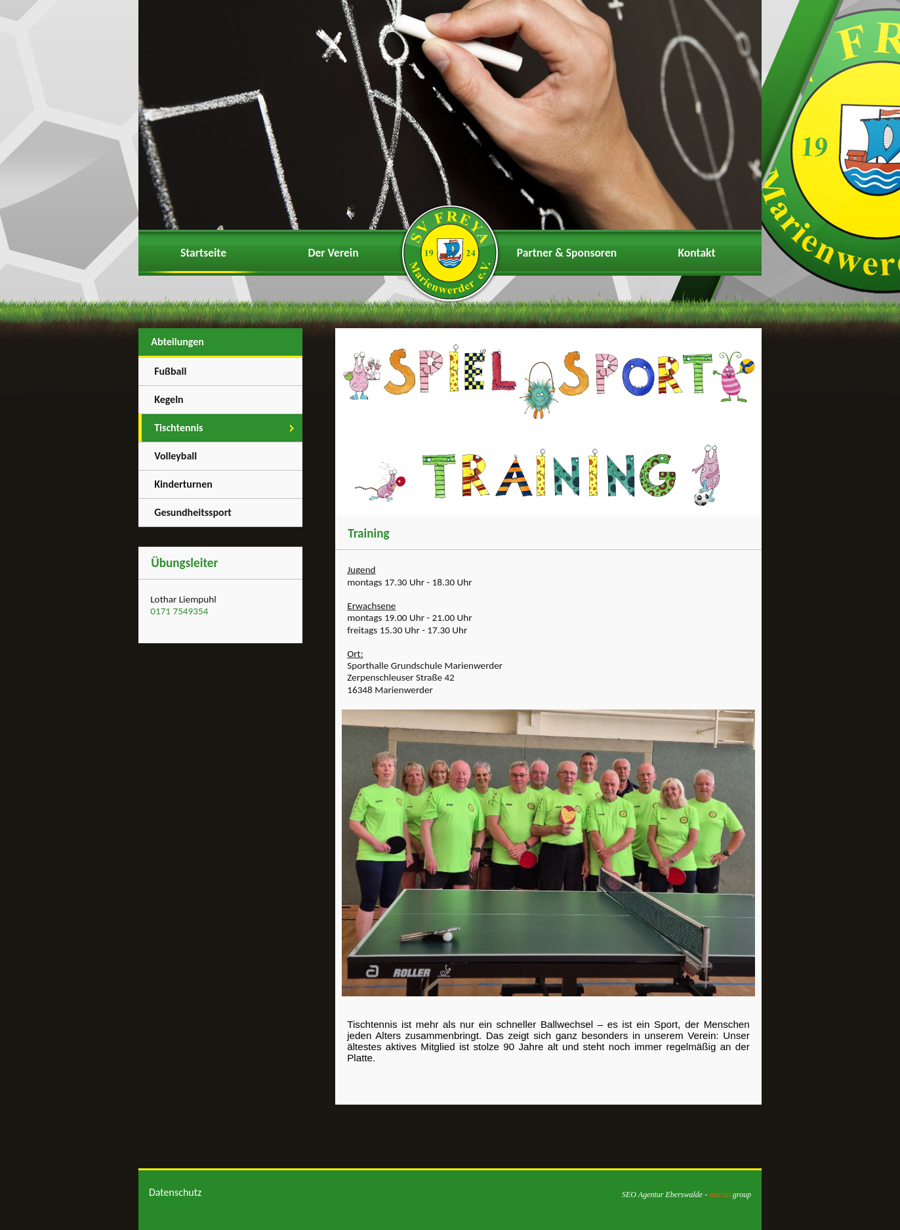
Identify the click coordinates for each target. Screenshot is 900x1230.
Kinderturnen (183, 484)
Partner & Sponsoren (567, 252)
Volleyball (175, 456)
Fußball (170, 371)
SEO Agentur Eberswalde (662, 1194)
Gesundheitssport (193, 512)
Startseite (203, 252)
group (730, 1194)
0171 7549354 (179, 611)
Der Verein (333, 252)
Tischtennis (178, 427)
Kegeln (169, 399)
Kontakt (696, 252)
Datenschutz (175, 1192)
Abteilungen (177, 341)
